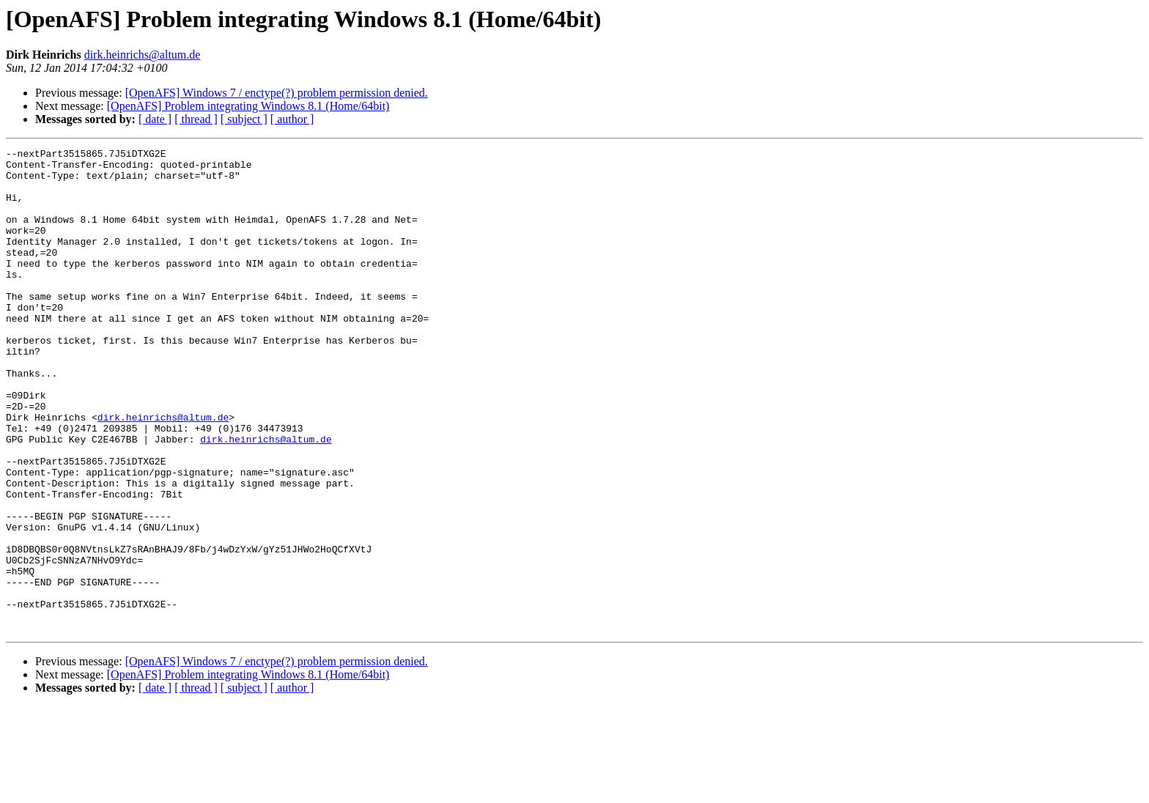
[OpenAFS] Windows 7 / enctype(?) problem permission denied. (276, 92)
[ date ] (154, 119)
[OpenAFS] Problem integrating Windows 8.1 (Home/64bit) (248, 106)
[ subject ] (244, 119)
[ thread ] (196, 119)
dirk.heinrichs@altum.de (142, 54)
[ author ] (292, 119)
